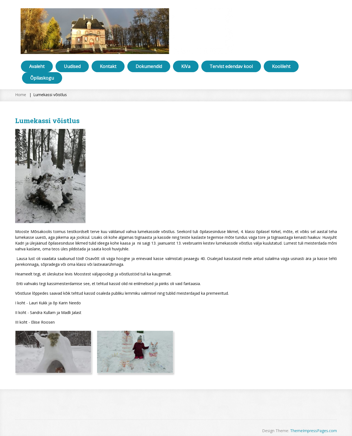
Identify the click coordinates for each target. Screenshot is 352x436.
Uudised (72, 66)
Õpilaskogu (42, 78)
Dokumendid (149, 66)
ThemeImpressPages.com (313, 430)
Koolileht (281, 66)
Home (20, 94)
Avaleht (37, 66)
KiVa (185, 66)
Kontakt (108, 66)
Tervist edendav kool (231, 66)
